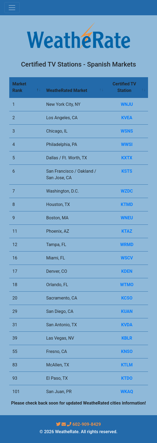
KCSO (126, 298)
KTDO (127, 378)
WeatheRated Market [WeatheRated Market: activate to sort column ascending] (66, 90)
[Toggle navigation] (12, 7)
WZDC (127, 191)
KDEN (127, 271)
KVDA (127, 324)
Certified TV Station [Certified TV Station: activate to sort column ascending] (124, 87)
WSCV (127, 258)
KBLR (126, 338)
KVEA (126, 117)
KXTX (126, 157)
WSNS (127, 131)
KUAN (127, 311)
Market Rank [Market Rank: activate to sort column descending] (19, 87)
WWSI (127, 144)
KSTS (126, 171)
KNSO (127, 351)
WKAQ (127, 391)
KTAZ (126, 231)
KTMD (127, 204)
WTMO (127, 284)
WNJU (127, 104)
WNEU (127, 217)
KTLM (127, 364)
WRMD (127, 244)
